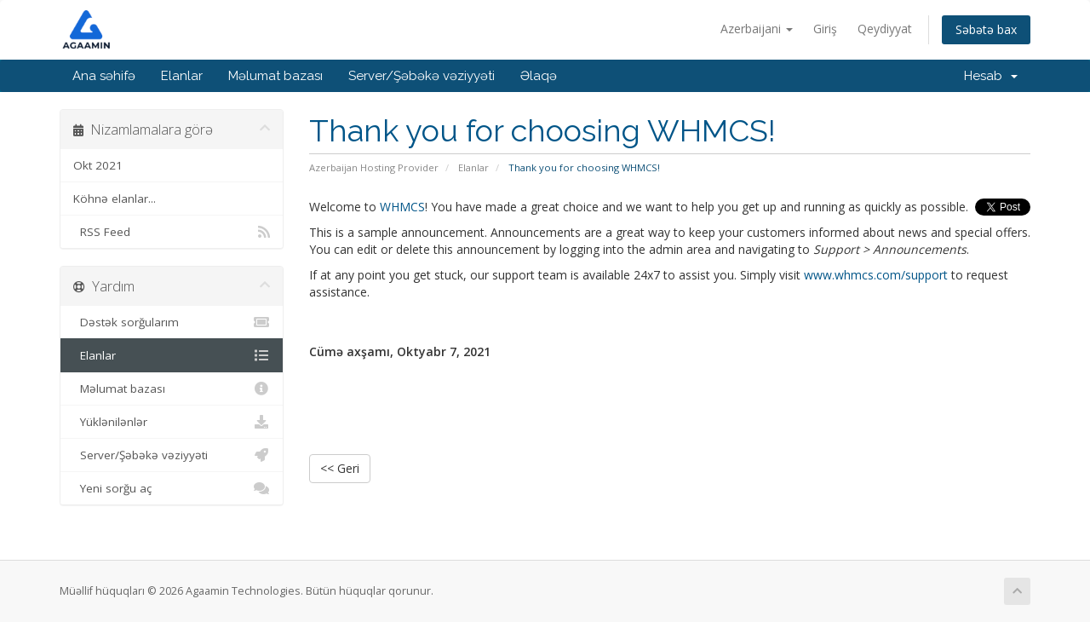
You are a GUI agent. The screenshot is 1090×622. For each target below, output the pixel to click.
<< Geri (339, 468)
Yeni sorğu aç (171, 488)
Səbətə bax (986, 29)
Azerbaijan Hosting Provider (374, 167)
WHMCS (402, 207)
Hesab (991, 76)
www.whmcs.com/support (876, 275)
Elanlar (182, 76)
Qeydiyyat (885, 28)
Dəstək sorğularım (171, 322)
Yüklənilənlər (171, 422)
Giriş (825, 28)
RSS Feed (171, 232)
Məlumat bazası (275, 76)
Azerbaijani (756, 28)
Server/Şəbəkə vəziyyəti (421, 76)
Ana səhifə (103, 76)
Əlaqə (538, 76)
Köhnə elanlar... (114, 198)
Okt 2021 (98, 165)
